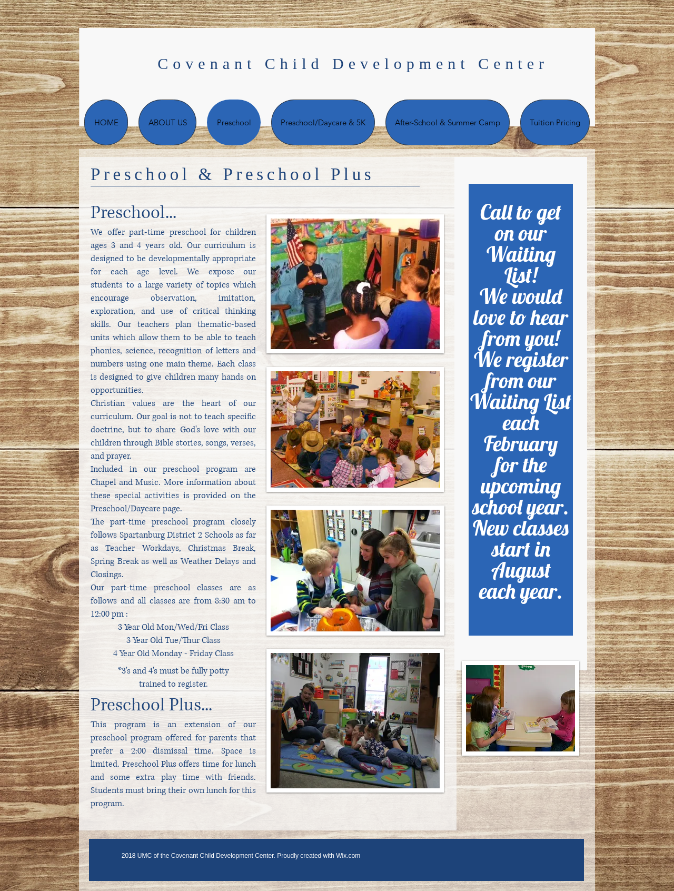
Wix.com (348, 855)
